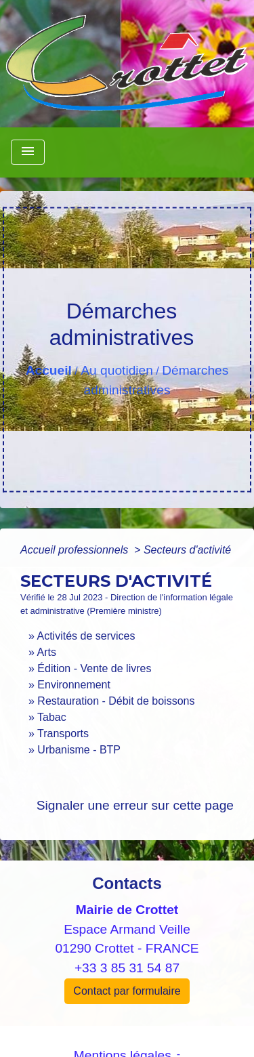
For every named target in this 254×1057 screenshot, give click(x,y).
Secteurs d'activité (187, 550)
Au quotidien (117, 370)
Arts (46, 652)
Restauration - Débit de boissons (115, 701)
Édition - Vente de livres (94, 668)
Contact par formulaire (126, 991)
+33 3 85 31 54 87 (127, 968)
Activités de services (86, 636)
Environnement (73, 684)
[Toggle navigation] (28, 152)
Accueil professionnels (75, 550)
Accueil (49, 370)
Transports (63, 733)
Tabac (51, 717)
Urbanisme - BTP (79, 749)
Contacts (127, 883)
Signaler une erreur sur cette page (135, 805)
